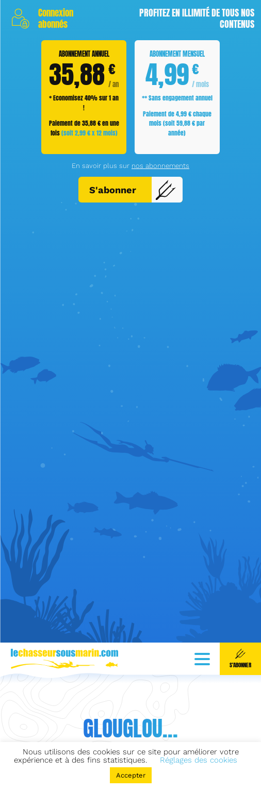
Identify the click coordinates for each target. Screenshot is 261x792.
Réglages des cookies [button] (198, 760)
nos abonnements (160, 236)
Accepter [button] (130, 775)
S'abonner (132, 260)
